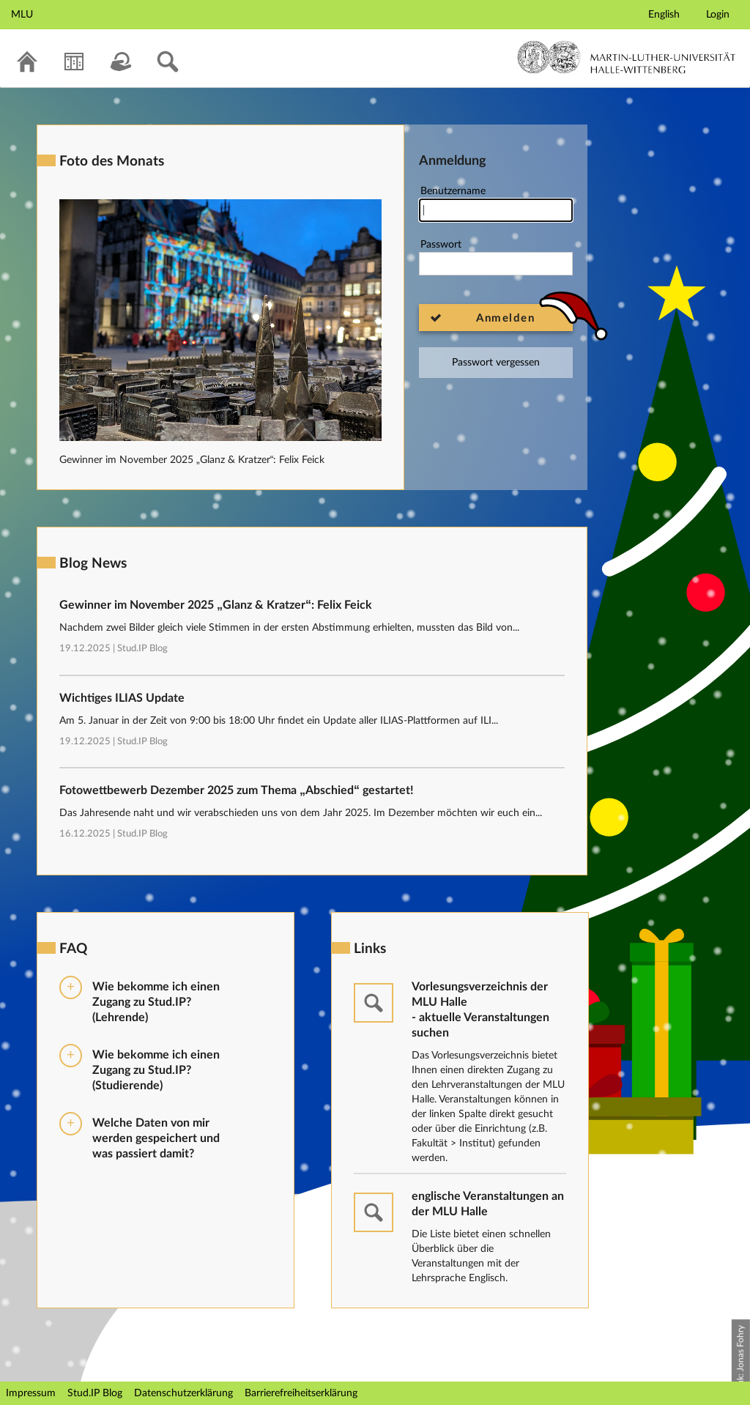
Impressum (31, 1393)
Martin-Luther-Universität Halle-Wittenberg (626, 57)
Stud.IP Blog (142, 648)
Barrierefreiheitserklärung (301, 1393)
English (664, 15)
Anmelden (505, 318)
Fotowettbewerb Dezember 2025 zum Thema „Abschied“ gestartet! (236, 790)
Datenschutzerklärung (183, 1393)
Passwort (496, 257)
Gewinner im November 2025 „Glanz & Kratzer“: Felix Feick (191, 460)
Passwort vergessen (496, 362)
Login (717, 15)
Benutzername (496, 204)
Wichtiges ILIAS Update (122, 698)
